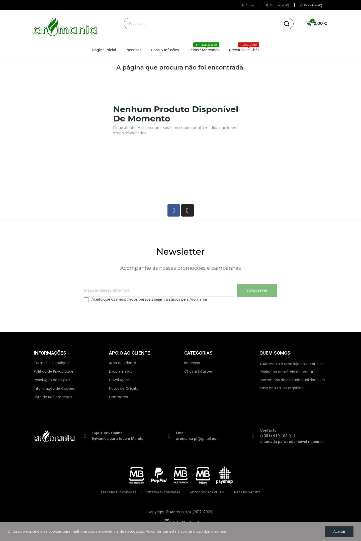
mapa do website (247, 492)
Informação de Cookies (54, 388)
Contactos (118, 396)
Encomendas (120, 371)
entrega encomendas (163, 492)
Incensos (192, 362)
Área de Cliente (122, 362)
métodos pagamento (207, 492)
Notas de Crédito (124, 388)
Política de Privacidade (53, 371)
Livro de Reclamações (53, 396)
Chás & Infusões (198, 371)
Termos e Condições (52, 362)
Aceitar (339, 531)
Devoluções (119, 379)
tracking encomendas (118, 492)
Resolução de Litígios (52, 379)
